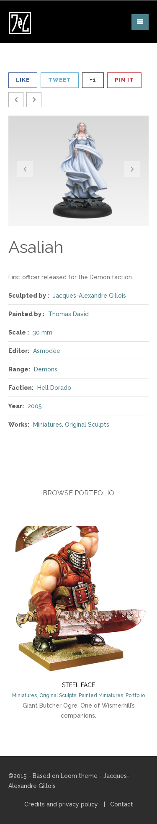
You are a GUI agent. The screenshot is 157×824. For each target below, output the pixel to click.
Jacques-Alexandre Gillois (89, 295)
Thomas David (68, 314)
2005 (35, 406)
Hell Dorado (54, 387)
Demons (45, 369)
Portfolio (135, 695)
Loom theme (79, 775)
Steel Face (78, 685)
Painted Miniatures (101, 695)
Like (23, 80)
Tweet (59, 80)
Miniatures (47, 424)
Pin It (124, 80)
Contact (121, 804)
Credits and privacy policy (61, 804)
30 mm (42, 332)
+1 (93, 80)
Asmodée (46, 351)
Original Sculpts (87, 424)
